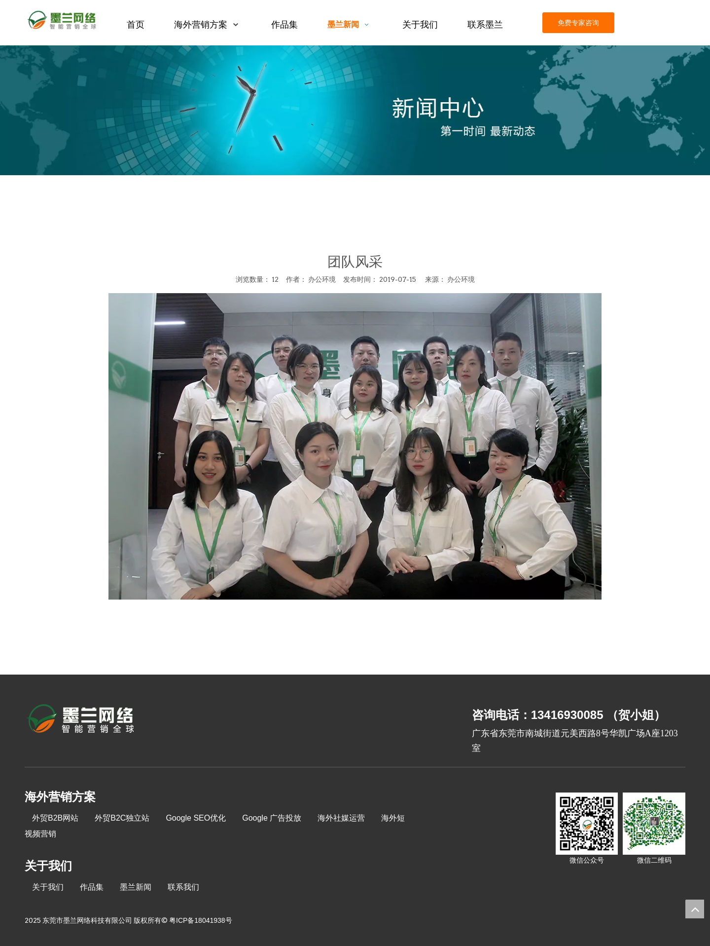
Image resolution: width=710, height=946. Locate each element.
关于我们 (48, 887)
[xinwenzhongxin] (355, 110)
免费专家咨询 (578, 23)
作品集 (92, 887)
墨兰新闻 (135, 887)
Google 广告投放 (271, 818)
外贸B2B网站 (55, 818)
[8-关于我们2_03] (81, 720)
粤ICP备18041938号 (200, 920)
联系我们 (183, 887)
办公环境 (461, 279)
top (694, 909)
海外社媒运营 (341, 818)
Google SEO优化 (196, 818)
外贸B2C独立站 (122, 818)
